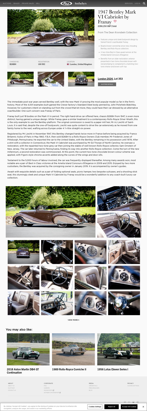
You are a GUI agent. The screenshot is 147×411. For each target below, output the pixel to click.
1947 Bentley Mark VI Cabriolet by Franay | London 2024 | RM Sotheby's (73, 3)
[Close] (143, 406)
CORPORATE (48, 383)
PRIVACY (130, 383)
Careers (46, 388)
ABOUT (10, 383)
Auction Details (107, 84)
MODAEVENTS (49, 390)
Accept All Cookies (129, 407)
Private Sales (28, 3)
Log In (137, 3)
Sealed (16, 3)
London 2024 (105, 78)
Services (129, 3)
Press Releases (94, 388)
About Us (11, 385)
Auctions (7, 3)
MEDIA (91, 383)
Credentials (93, 385)
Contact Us (12, 390)
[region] (73, 407)
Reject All (111, 407)
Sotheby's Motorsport (52, 392)
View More (73, 320)
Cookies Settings (133, 385)
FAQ (45, 385)
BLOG (90, 390)
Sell (38, 3)
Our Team (11, 388)
